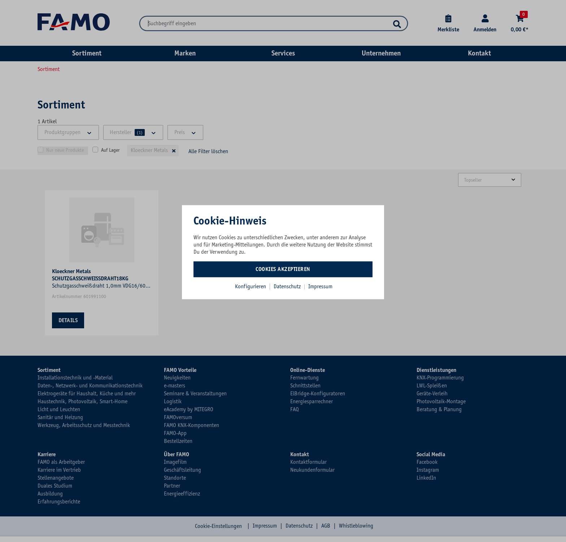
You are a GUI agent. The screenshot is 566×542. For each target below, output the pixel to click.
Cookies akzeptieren (283, 269)
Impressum (320, 286)
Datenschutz (288, 286)
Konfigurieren (250, 286)
